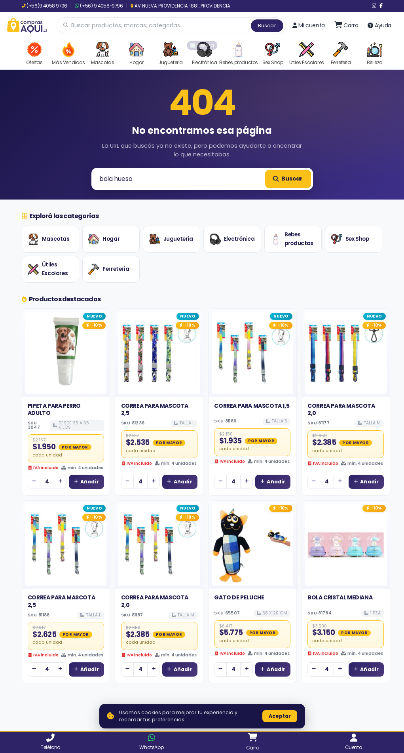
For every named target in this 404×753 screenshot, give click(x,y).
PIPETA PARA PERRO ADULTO (54, 409)
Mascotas (49, 239)
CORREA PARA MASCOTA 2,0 (341, 409)
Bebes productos (291, 239)
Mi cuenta (308, 25)
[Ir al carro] (346, 25)
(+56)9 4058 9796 (44, 6)
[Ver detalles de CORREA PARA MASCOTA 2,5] (159, 353)
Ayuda (379, 25)
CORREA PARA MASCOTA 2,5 (154, 409)
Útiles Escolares (48, 269)
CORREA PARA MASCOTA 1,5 (251, 406)
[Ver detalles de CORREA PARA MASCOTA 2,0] (346, 353)
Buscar (267, 25)
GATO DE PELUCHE (239, 597)
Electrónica (232, 239)
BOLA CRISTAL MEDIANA (339, 597)
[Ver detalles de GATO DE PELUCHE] (252, 545)
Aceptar (280, 716)
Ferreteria (108, 269)
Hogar (103, 239)
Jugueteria (171, 239)
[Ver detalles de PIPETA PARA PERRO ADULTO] (66, 353)
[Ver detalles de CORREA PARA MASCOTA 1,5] (252, 353)
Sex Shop (350, 239)
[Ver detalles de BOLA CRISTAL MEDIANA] (346, 545)
